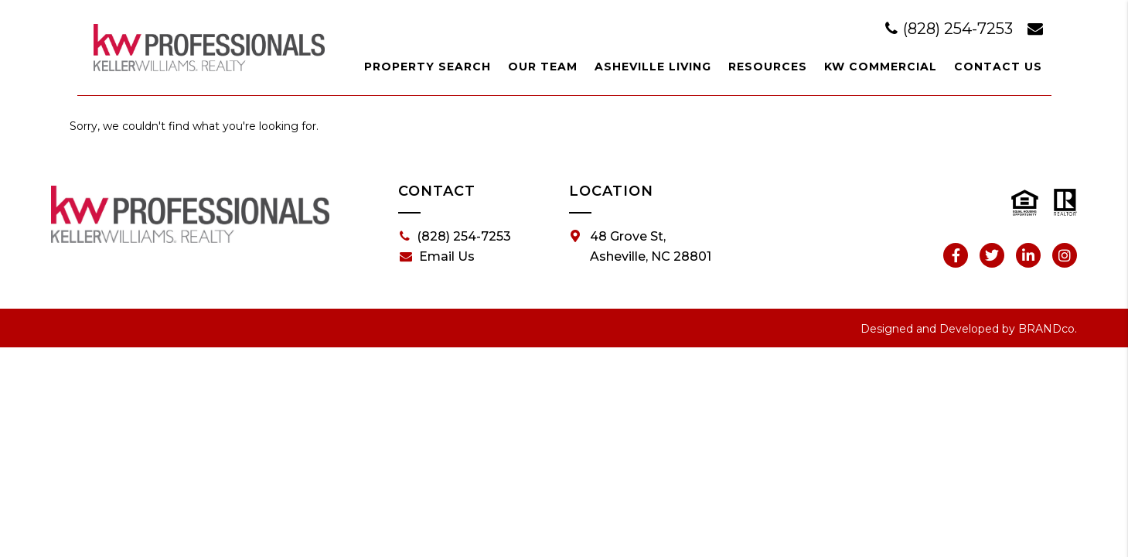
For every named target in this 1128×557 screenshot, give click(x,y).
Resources (767, 66)
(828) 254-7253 (951, 28)
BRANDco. (1047, 329)
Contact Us (998, 66)
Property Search (427, 66)
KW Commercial (880, 66)
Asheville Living (653, 66)
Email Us (437, 257)
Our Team (543, 66)
